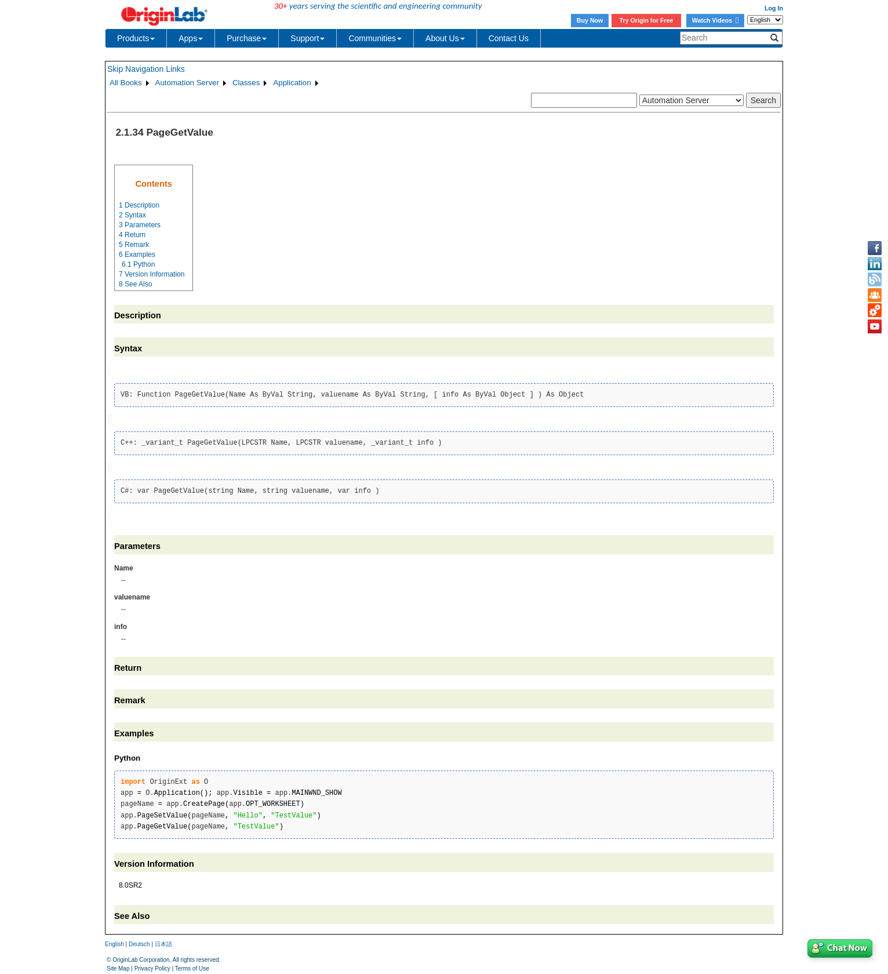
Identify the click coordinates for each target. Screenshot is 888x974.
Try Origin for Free (647, 20)
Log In (774, 8)
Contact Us (509, 38)
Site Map (118, 965)
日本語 (163, 942)
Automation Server (187, 82)
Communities (375, 38)
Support (307, 38)
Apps (191, 38)
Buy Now (590, 20)
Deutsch (139, 942)
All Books (126, 82)
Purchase (247, 38)
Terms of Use (192, 965)
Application (292, 82)
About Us (445, 38)
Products (136, 38)
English (114, 942)
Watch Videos (715, 20)
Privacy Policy (152, 965)
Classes (246, 82)
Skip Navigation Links (146, 69)
